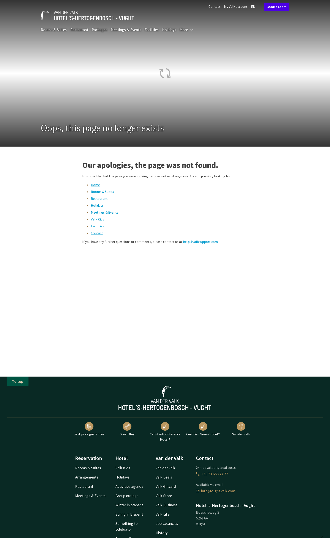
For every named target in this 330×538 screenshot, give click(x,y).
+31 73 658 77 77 (212, 473)
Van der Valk (241, 429)
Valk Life (162, 514)
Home (95, 185)
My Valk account (236, 6)
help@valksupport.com (200, 241)
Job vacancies (167, 523)
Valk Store (164, 495)
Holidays (169, 29)
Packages (99, 29)
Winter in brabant (129, 504)
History (161, 532)
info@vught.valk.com (215, 490)
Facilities (152, 29)
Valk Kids (97, 219)
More (187, 29)
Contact (214, 6)
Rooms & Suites (54, 29)
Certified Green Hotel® (203, 429)
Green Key (127, 429)
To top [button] (17, 381)
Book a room (277, 7)
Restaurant (79, 29)
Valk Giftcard (166, 486)
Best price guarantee (89, 429)
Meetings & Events (126, 29)
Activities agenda (129, 486)
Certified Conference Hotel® (165, 431)
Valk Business (166, 504)
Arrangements (86, 477)
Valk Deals (164, 477)
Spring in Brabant (129, 514)
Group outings (126, 495)
